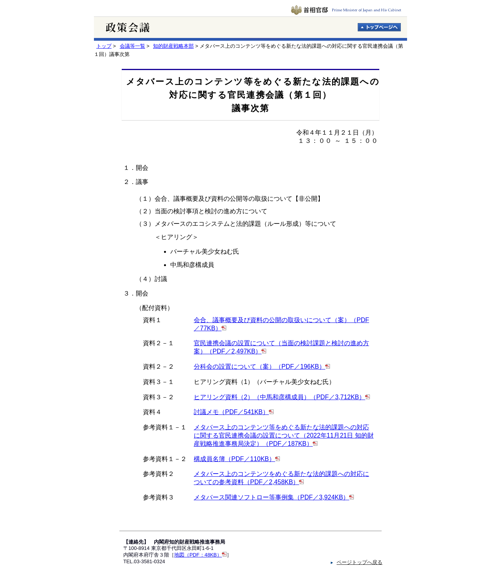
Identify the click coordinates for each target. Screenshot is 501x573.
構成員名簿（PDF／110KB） (234, 459)
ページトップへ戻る (359, 562)
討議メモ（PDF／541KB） (231, 412)
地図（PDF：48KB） (198, 555)
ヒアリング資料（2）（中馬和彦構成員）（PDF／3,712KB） (279, 397)
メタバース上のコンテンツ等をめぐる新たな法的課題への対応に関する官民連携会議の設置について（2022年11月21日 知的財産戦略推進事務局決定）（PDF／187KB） (284, 435)
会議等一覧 (132, 46)
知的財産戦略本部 (173, 46)
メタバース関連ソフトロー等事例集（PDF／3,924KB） (271, 497)
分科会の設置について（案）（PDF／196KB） (259, 366)
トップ (104, 46)
